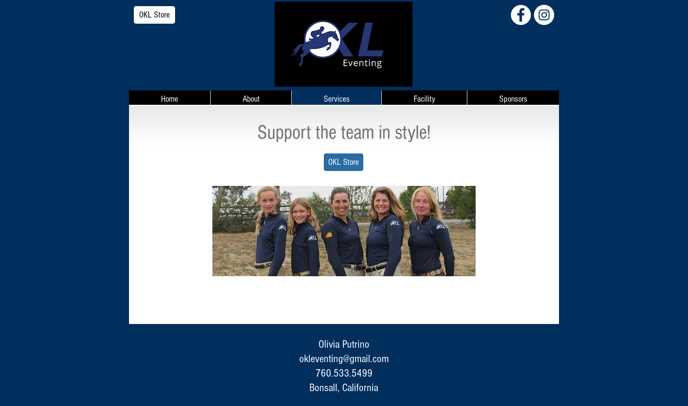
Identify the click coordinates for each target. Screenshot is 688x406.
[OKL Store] (154, 15)
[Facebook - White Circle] (521, 15)
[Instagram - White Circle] (544, 15)
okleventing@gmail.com (344, 359)
